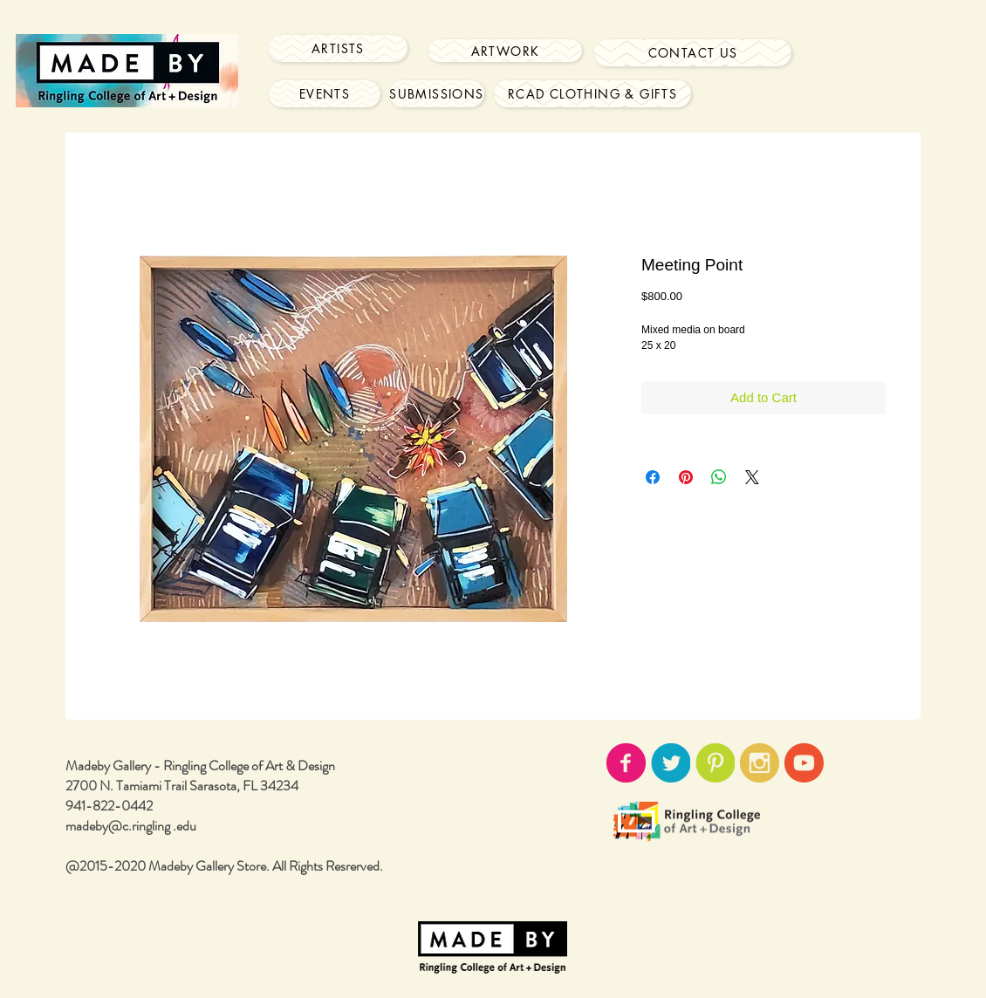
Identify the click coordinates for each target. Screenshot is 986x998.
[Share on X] (752, 477)
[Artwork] (505, 50)
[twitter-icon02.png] (670, 763)
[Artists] (338, 48)
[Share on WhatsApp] (719, 477)
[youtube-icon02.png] (804, 763)
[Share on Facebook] (652, 477)
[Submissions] (436, 93)
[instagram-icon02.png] (759, 763)
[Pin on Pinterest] (685, 477)
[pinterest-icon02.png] (715, 763)
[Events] (324, 93)
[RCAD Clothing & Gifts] (592, 93)
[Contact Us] (692, 52)
